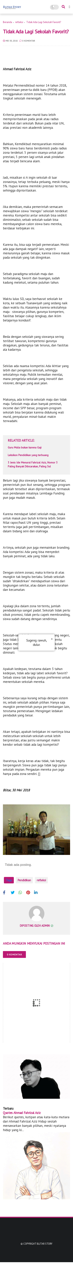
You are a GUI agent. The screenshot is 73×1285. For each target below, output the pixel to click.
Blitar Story (44, 1266)
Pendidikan (24, 880)
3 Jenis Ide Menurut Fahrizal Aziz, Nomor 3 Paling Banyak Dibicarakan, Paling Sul (33, 464)
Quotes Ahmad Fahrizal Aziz (21, 1135)
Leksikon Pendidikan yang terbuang (28, 455)
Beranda (7, 22)
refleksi (19, 22)
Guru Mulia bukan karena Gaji (24, 447)
